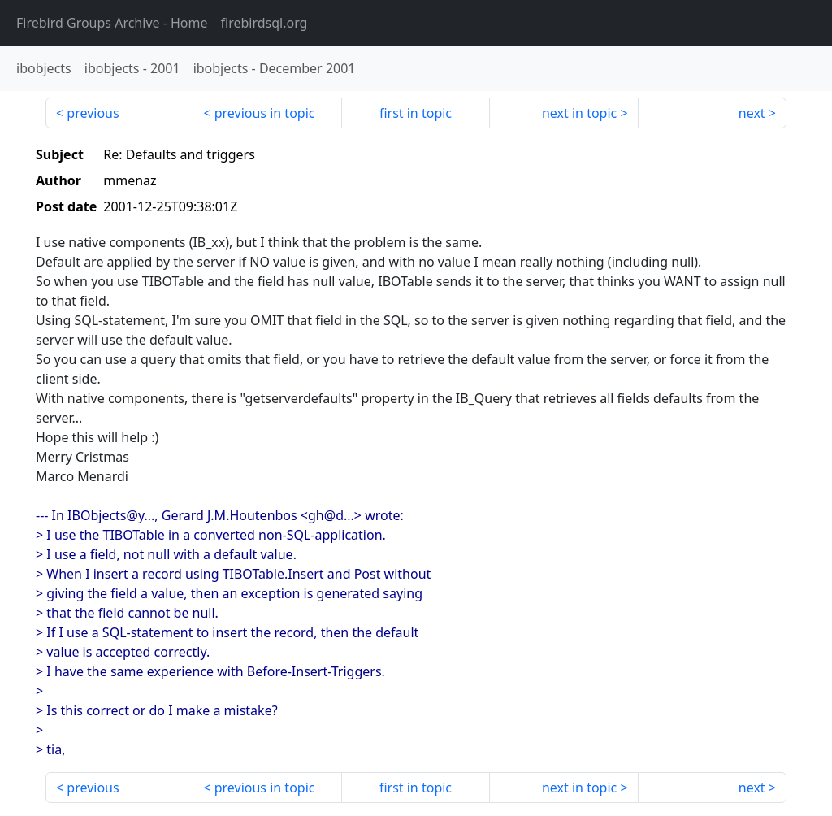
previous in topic (264, 113)
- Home (112, 23)
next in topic (579, 113)
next (752, 113)
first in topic (415, 113)
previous (93, 113)
